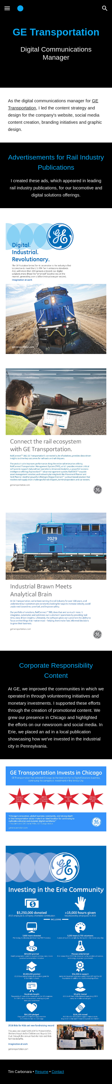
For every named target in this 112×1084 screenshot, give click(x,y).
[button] (7, 8)
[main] (56, 44)
